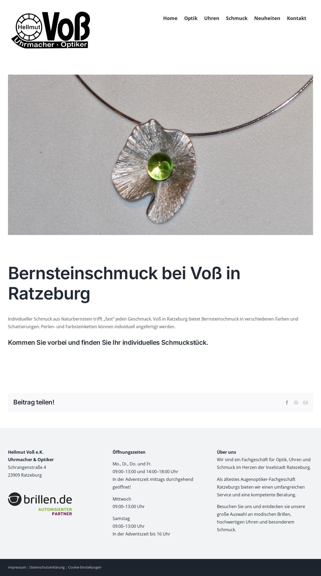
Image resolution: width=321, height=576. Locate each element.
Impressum (17, 567)
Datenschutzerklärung (47, 567)
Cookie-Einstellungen (84, 567)
